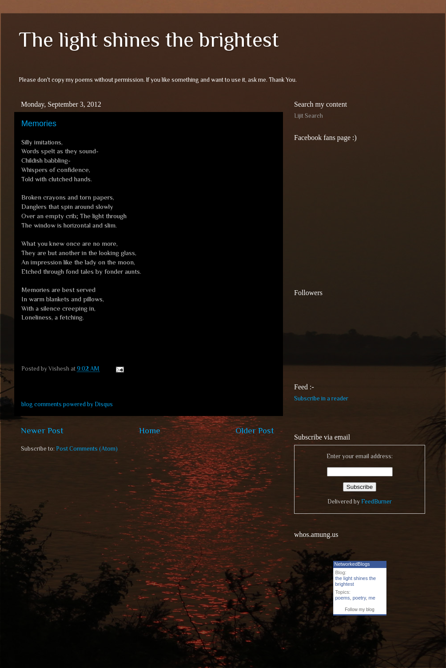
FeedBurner (376, 501)
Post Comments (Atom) (87, 448)
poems (342, 597)
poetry (359, 597)
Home (149, 430)
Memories (38, 123)
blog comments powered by (67, 404)
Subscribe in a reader (321, 398)
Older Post (254, 430)
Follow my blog (359, 609)
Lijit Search (308, 115)
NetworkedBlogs (352, 564)
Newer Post (42, 430)
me (372, 597)
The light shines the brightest (149, 40)
